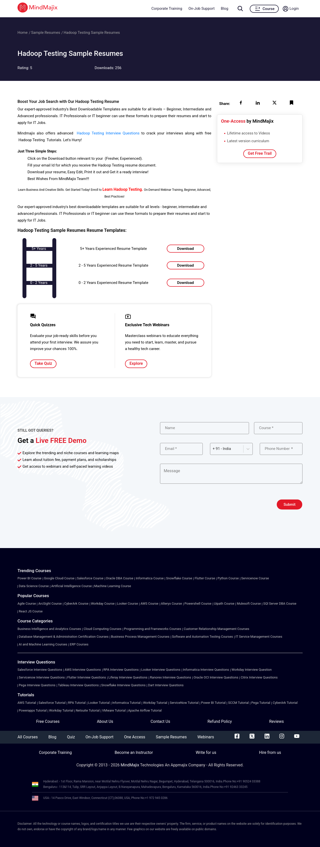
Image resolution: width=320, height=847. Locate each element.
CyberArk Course (76, 603)
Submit (290, 504)
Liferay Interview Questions (128, 677)
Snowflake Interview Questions (123, 685)
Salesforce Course (90, 578)
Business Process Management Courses (140, 636)
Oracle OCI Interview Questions (216, 677)
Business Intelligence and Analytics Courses (49, 629)
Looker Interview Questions (160, 669)
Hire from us (270, 752)
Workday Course (102, 603)
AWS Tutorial (27, 703)
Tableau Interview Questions (78, 685)
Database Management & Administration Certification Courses (63, 636)
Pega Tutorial (260, 703)
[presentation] (198, 504)
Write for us (206, 752)
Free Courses (48, 721)
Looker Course (127, 603)
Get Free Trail (260, 153)
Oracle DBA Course (120, 578)
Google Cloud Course (59, 578)
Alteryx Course (171, 603)
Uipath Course (224, 603)
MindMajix (130, 765)
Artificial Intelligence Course (71, 586)
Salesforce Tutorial (52, 703)
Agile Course (27, 603)
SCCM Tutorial (238, 703)
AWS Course (149, 603)
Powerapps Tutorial (32, 710)
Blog (224, 8)
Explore (136, 363)
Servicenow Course (255, 578)
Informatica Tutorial (126, 703)
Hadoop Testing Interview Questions (108, 133)
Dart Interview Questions (166, 685)
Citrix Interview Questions (259, 677)
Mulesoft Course (249, 603)
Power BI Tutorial (213, 703)
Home (23, 32)
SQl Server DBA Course (279, 603)
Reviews (276, 721)
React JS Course (30, 611)
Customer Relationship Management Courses (216, 629)
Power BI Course (30, 578)
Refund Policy (220, 721)
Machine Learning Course (112, 586)
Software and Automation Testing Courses (202, 636)
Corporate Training (166, 8)
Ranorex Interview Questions (170, 677)
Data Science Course (34, 586)
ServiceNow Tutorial (184, 703)
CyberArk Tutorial (285, 703)
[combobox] (213, 448)
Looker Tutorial (99, 703)
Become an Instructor (133, 752)
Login (294, 8)
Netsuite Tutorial (88, 710)
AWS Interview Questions (83, 669)
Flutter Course (204, 578)
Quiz (71, 737)
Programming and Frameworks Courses (152, 629)
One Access (134, 737)
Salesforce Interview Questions (40, 669)
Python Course (228, 578)
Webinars (205, 737)
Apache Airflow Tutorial (145, 710)
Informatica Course (150, 578)
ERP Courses (79, 644)
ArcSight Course (50, 603)
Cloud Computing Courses (102, 629)
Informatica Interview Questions (206, 669)
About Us (105, 721)
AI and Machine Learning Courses (43, 644)
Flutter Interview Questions (86, 677)
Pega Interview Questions (37, 685)
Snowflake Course (179, 578)
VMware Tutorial (114, 710)
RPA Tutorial (77, 703)
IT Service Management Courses (259, 636)
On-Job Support (201, 8)
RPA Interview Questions (121, 669)
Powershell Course (198, 603)
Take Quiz (43, 363)
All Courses (28, 737)
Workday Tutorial (155, 703)
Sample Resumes (45, 32)
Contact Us (160, 721)
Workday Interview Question (252, 669)
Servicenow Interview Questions (42, 677)
